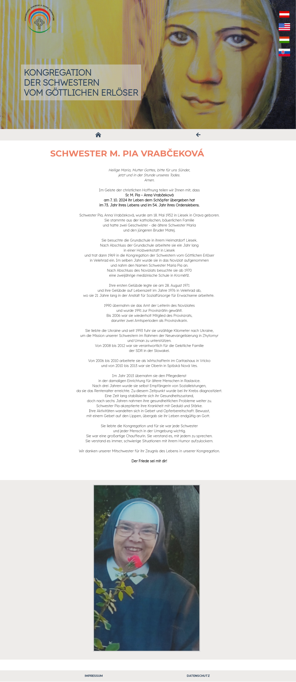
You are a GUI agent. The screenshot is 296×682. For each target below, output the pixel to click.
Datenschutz (198, 676)
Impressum (94, 676)
